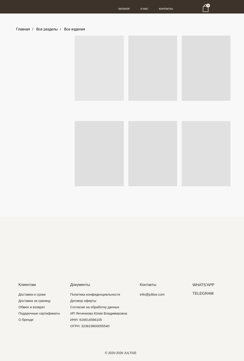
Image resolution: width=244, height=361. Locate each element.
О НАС (144, 8)
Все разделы (47, 29)
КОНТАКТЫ (166, 8)
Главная (23, 29)
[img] (122, 246)
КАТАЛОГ (124, 8)
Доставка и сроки (31, 294)
